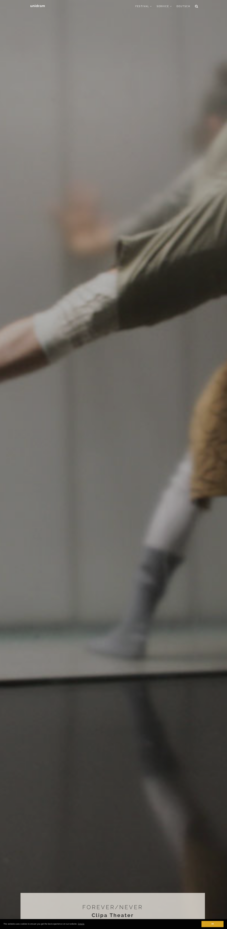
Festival (143, 6)
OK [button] (212, 924)
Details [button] (81, 924)
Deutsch (183, 6)
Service (164, 6)
